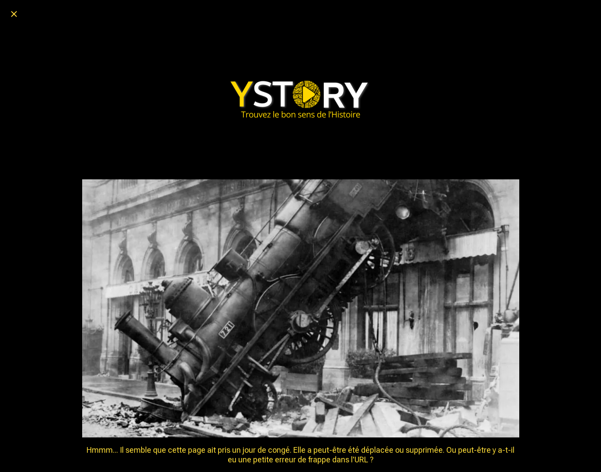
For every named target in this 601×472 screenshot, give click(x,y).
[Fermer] (14, 14)
